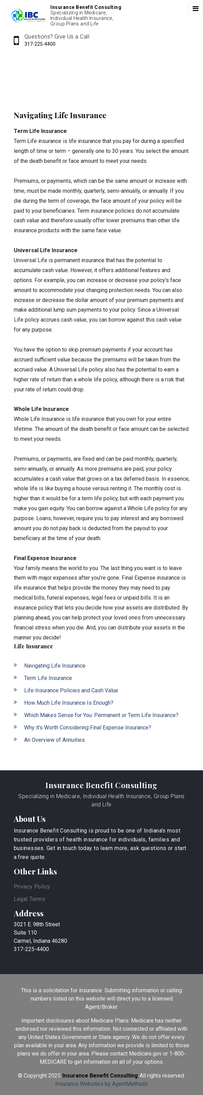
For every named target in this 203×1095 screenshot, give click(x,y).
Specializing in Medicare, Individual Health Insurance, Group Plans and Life (101, 800)
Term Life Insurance (48, 678)
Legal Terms (29, 899)
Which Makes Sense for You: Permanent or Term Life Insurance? (101, 715)
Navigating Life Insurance (54, 665)
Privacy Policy (32, 886)
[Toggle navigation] (195, 8)
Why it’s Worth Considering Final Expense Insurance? (87, 727)
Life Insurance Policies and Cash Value (71, 690)
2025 (54, 1075)
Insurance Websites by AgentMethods (101, 1084)
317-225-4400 (39, 44)
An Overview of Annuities (54, 740)
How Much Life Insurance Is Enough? (68, 703)
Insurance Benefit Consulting (101, 785)
